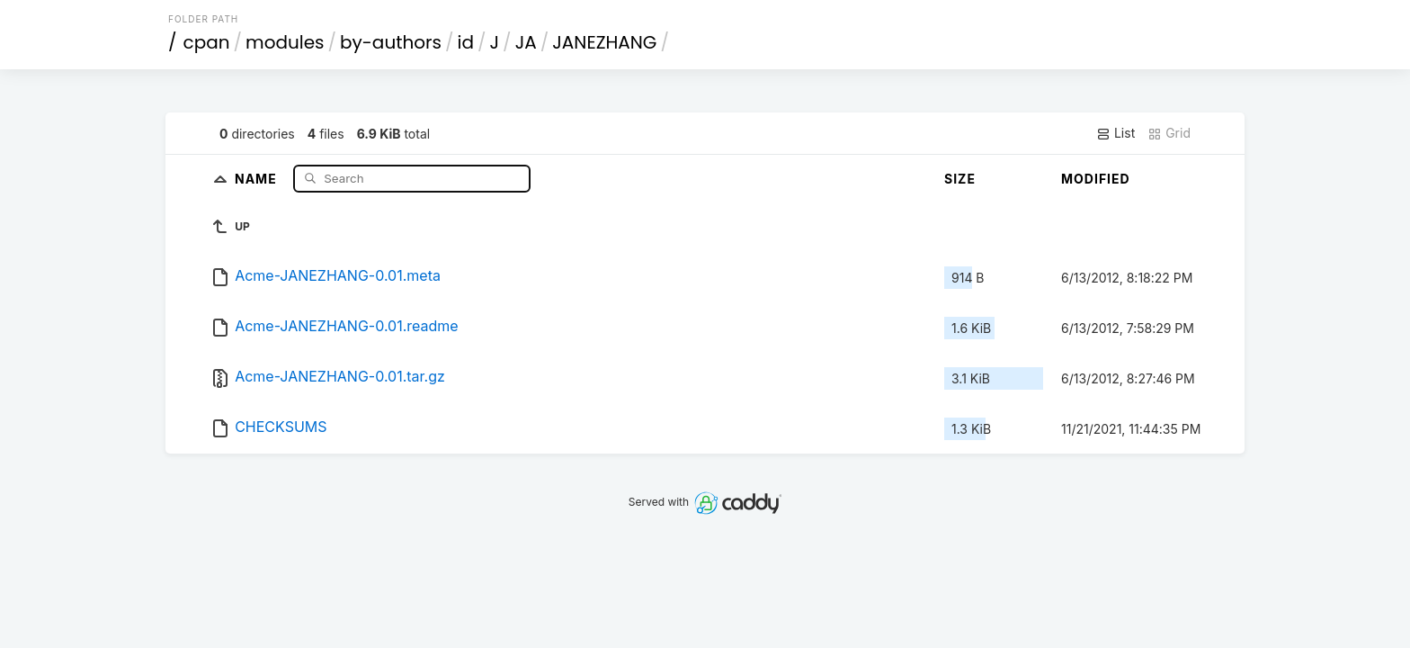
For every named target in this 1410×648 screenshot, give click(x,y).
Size (960, 178)
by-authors (391, 42)
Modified (1095, 178)
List (1115, 133)
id (466, 42)
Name (258, 177)
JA (526, 42)
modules (284, 42)
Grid (1169, 133)
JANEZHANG (604, 42)
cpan (206, 42)
